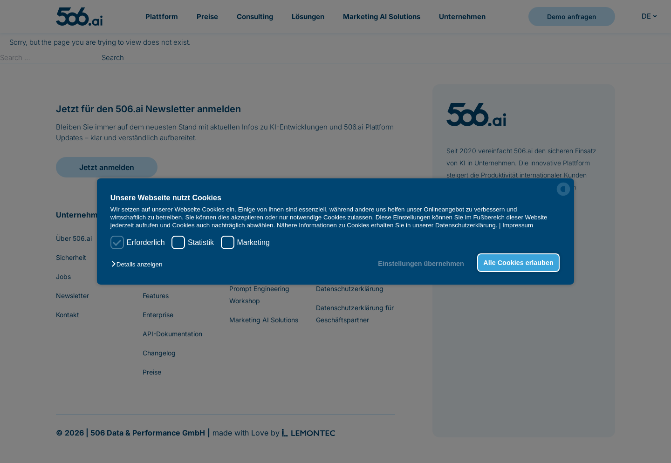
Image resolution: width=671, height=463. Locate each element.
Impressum (517, 225)
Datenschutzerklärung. (466, 225)
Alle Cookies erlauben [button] (518, 262)
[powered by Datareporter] (563, 189)
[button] (139, 264)
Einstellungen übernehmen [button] (421, 263)
